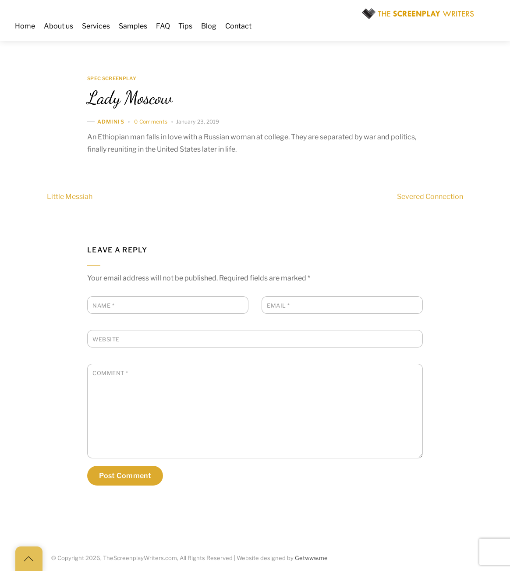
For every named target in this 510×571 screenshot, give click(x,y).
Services (96, 26)
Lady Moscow (129, 98)
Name (103, 305)
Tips (185, 26)
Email (278, 305)
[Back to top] (28, 558)
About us (58, 26)
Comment (110, 373)
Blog (208, 26)
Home (25, 26)
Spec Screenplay (111, 78)
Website (106, 339)
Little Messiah (53, 196)
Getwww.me (311, 558)
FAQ (163, 26)
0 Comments (151, 121)
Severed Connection (446, 196)
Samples (133, 26)
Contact (238, 26)
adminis (110, 121)
